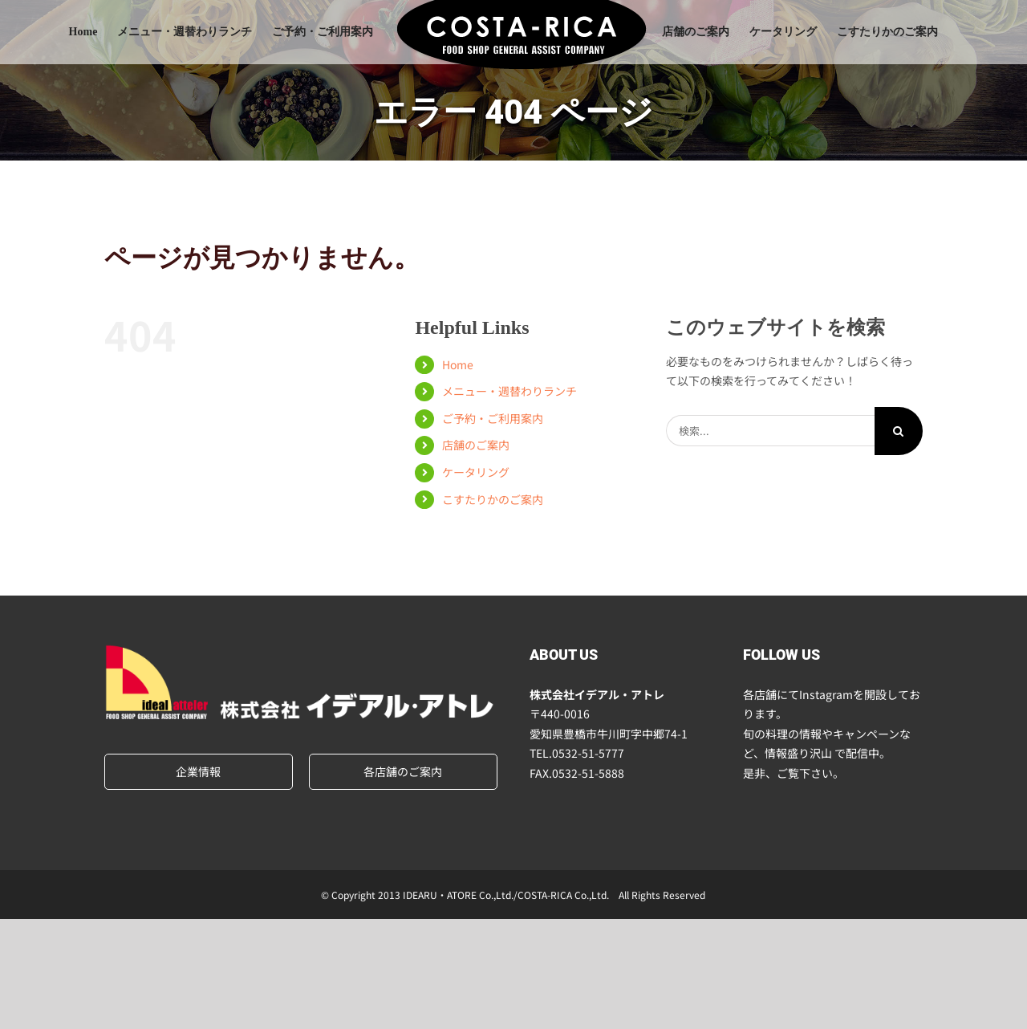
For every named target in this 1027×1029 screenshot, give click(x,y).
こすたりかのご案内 (492, 499)
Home (457, 364)
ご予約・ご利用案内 (492, 418)
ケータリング (475, 472)
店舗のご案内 (475, 445)
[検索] (899, 431)
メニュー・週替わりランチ (509, 391)
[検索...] (770, 430)
